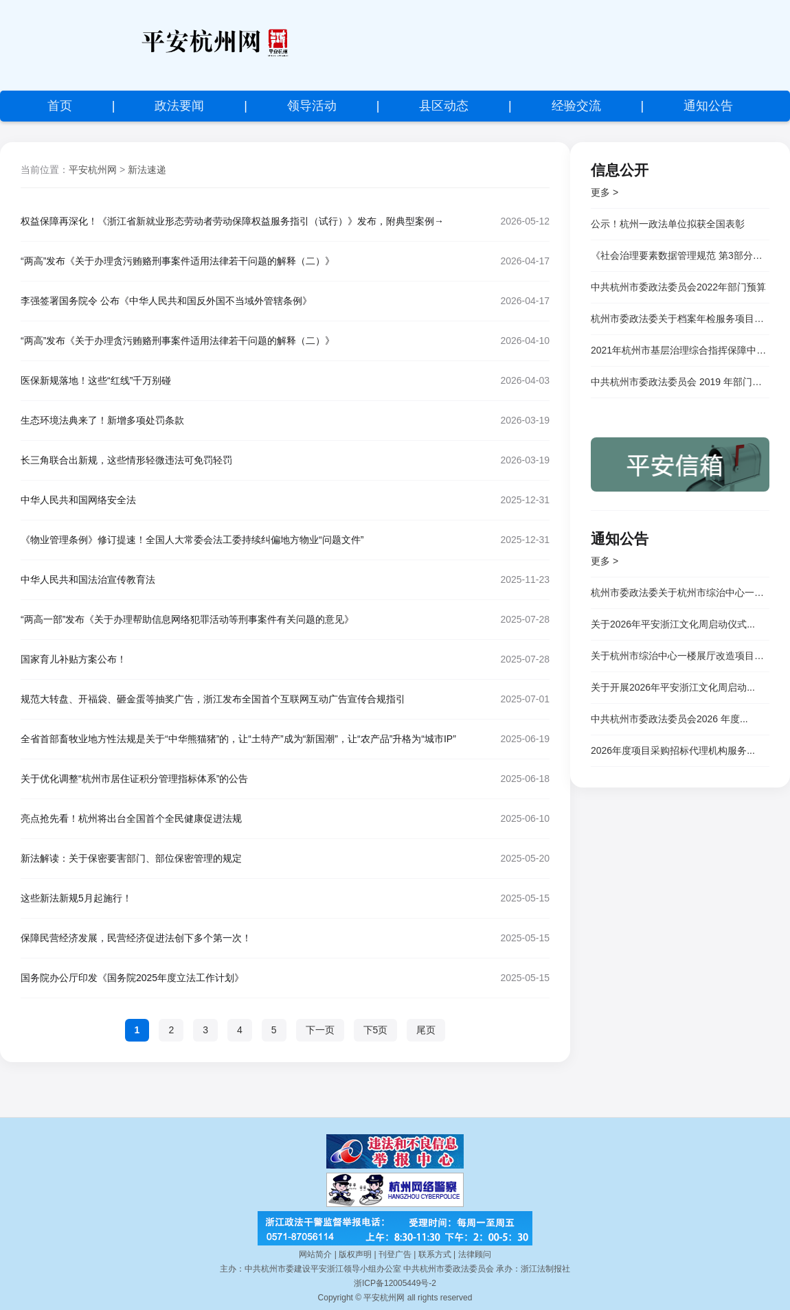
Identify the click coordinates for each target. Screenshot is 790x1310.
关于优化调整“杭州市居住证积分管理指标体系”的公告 (134, 778)
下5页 (375, 1029)
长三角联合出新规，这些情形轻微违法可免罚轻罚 (126, 460)
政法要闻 (179, 106)
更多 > (604, 192)
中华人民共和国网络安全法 (78, 499)
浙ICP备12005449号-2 (395, 1283)
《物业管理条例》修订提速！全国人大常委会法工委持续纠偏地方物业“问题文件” (192, 539)
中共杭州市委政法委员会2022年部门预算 (678, 286)
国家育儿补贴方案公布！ (73, 659)
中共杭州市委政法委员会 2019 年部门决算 (680, 381)
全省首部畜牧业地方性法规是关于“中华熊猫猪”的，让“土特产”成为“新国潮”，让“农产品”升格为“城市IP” (238, 738)
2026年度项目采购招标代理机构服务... (673, 750)
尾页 (426, 1029)
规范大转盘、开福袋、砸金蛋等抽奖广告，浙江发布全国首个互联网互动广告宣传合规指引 (213, 698)
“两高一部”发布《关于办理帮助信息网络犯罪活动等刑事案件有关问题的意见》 (187, 619)
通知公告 (708, 106)
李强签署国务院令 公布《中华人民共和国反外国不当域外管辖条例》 (166, 300)
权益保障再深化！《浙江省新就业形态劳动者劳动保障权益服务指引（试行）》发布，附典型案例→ (232, 221)
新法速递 (147, 169)
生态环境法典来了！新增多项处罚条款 (102, 420)
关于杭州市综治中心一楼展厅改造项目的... (680, 655)
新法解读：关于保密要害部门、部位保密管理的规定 (131, 858)
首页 (59, 106)
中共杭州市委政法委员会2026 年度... (669, 718)
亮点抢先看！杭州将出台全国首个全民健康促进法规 (131, 818)
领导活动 (312, 106)
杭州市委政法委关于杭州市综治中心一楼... (680, 592)
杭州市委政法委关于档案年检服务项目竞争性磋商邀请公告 (680, 318)
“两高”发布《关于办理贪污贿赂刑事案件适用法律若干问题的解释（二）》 (178, 260)
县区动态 (444, 106)
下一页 (320, 1029)
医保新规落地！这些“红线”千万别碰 (96, 380)
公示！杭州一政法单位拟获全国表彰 (668, 223)
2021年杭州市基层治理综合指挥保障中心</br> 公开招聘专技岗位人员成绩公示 (680, 350)
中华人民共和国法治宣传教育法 (88, 579)
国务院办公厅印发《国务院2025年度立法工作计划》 (132, 977)
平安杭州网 (93, 169)
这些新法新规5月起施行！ (76, 898)
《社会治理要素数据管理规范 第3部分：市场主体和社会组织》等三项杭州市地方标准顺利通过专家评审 (680, 255)
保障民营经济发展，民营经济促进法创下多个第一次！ (136, 937)
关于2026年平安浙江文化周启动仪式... (673, 624)
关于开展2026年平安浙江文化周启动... (673, 687)
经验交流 (576, 106)
